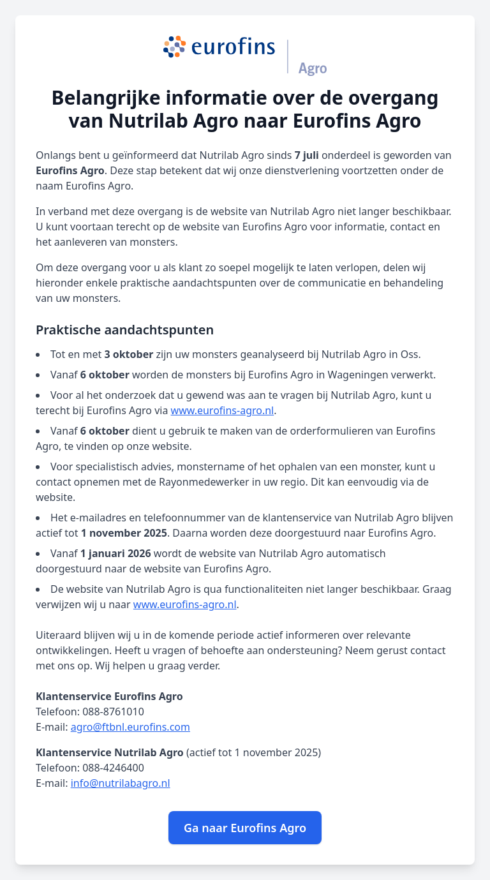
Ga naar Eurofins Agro (245, 827)
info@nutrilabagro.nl (120, 783)
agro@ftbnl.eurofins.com (130, 727)
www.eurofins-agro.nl (222, 410)
